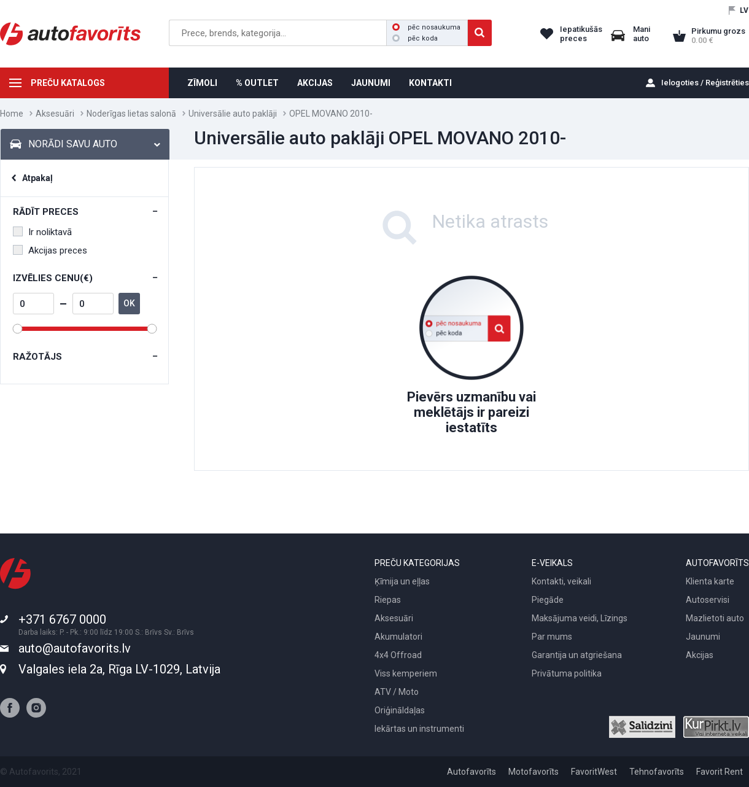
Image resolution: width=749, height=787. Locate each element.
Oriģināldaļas (399, 710)
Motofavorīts (533, 772)
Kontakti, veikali (561, 581)
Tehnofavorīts (656, 772)
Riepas (387, 600)
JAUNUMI (370, 83)
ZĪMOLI (202, 83)
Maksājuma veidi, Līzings (579, 618)
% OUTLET (257, 83)
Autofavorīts (471, 772)
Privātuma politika (567, 673)
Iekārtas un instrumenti (419, 729)
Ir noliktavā (42, 232)
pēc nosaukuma (426, 27)
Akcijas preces (50, 250)
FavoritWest (594, 772)
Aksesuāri (55, 113)
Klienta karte (710, 581)
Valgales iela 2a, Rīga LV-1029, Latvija (119, 669)
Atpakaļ (37, 178)
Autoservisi (707, 600)
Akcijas (699, 655)
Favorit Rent (719, 772)
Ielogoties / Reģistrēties (705, 82)
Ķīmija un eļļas (402, 581)
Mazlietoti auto (715, 618)
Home (11, 113)
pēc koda (415, 38)
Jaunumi (703, 637)
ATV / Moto (396, 692)
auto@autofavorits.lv (74, 648)
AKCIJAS (315, 83)
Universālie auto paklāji (232, 113)
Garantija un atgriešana (577, 655)
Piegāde (548, 600)
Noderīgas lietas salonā (131, 113)
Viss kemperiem (405, 673)
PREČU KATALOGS (68, 83)
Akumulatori (398, 637)
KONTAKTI (430, 83)
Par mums (552, 637)
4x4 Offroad (398, 655)
